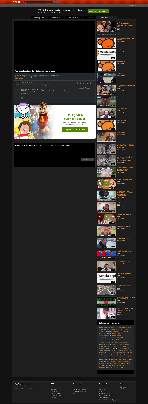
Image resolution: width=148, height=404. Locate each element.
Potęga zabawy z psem (123, 238)
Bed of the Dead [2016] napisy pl (120, 346)
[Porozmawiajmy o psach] (106, 219)
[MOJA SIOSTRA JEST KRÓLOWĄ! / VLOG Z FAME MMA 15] (106, 26)
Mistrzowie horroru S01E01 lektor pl (120, 361)
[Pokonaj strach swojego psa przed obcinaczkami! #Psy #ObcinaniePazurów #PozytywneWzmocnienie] (106, 160)
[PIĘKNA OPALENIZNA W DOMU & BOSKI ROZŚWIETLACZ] (106, 313)
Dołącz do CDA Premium (75, 129)
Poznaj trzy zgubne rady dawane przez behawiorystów (125, 250)
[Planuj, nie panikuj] (106, 113)
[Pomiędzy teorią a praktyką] (106, 184)
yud (100, 365)
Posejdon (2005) (118, 367)
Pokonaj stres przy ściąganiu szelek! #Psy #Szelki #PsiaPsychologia (125, 169)
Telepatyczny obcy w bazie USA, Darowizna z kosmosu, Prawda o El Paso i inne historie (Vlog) (115, 330)
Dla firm (75, 393)
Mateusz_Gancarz (104, 344)
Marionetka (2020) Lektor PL (121, 331)
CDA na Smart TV (56, 395)
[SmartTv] (24, 391)
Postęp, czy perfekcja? (123, 226)
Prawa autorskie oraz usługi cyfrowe (109, 400)
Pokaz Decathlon (121, 120)
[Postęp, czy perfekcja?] (106, 231)
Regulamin (102, 389)
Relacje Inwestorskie (56, 387)
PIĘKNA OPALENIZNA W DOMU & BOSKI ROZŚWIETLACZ (126, 309)
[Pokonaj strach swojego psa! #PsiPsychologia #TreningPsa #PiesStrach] (106, 148)
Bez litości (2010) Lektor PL (116, 365)
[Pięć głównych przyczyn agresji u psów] (106, 90)
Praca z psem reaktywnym (124, 273)
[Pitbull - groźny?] (106, 78)
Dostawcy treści (55, 393)
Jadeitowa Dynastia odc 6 (118, 355)
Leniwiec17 (102, 331)
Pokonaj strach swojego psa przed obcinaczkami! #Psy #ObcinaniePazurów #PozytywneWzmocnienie (125, 158)
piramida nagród (121, 61)
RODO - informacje (104, 395)
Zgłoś (87, 88)
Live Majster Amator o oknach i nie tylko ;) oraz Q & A (126, 297)
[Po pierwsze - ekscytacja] (106, 207)
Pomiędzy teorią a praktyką (124, 179)
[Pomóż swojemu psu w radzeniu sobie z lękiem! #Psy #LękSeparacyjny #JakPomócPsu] (106, 195)
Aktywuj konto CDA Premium (80, 387)
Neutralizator (102, 342)
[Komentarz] (54, 153)
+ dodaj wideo (132, 5)
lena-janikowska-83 (104, 348)
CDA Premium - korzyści (79, 389)
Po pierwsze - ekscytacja (124, 203)
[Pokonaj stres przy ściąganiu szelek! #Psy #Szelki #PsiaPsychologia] (106, 172)
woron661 (101, 363)
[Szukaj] (38, 2)
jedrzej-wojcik (102, 352)
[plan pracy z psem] (106, 101)
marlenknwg (102, 367)
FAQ (100, 391)
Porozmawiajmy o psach (124, 214)
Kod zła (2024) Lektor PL (124, 344)
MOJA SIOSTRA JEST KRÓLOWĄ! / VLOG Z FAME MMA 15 (125, 25)
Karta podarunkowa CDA (79, 391)
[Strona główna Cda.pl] (17, 2)
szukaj (56, 2)
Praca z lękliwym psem (123, 262)
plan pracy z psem (122, 97)
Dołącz (98, 11)
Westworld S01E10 (117, 338)
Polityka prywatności (104, 393)
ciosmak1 (101, 338)
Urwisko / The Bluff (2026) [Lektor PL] (121, 327)
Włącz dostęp (19, 78)
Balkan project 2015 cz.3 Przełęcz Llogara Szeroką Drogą (126, 286)
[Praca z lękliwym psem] (106, 266)
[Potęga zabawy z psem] (106, 243)
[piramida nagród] (106, 66)
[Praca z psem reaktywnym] (106, 278)
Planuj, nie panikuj (122, 108)
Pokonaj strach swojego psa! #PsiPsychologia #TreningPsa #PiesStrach (125, 145)
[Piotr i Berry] (106, 54)
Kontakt (101, 387)
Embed (80, 88)
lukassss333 (102, 357)
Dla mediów (54, 389)
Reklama (53, 397)
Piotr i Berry (120, 50)
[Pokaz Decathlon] (106, 125)
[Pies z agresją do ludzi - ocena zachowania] (106, 42)
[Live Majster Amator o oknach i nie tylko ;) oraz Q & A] (106, 301)
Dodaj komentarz (87, 160)
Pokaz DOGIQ (121, 132)
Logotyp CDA (54, 391)
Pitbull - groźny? (121, 73)
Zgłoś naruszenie (104, 397)
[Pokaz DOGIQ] (106, 137)
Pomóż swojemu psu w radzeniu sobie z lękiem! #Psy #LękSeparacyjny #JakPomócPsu (125, 193)
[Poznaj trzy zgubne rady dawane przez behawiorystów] (106, 254)
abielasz (101, 333)
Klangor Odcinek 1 (117, 333)
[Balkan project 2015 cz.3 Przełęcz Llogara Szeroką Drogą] (106, 290)
